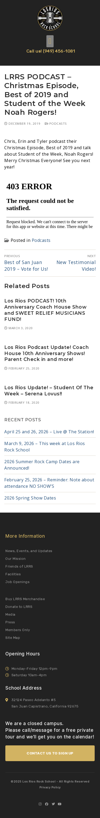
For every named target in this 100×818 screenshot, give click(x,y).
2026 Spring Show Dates (30, 498)
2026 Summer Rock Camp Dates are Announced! (42, 465)
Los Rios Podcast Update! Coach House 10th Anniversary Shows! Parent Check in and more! (46, 353)
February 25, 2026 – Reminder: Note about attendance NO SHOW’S (49, 483)
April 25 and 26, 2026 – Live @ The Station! (49, 432)
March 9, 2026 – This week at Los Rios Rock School (44, 447)
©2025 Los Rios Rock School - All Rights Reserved (50, 781)
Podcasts (56, 123)
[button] (49, 41)
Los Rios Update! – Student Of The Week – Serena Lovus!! (49, 390)
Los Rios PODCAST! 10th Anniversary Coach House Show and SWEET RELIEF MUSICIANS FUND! (45, 310)
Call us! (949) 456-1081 (50, 51)
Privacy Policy (50, 787)
